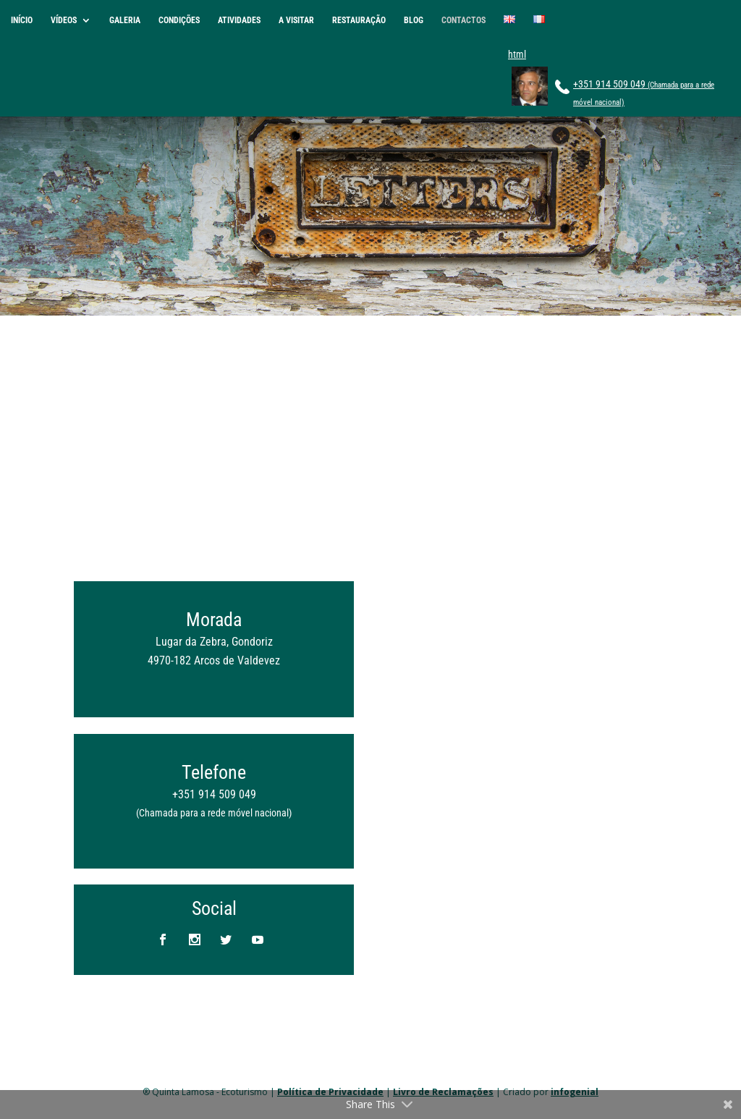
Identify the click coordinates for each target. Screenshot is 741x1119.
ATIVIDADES (239, 20)
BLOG (413, 20)
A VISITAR (296, 20)
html (517, 54)
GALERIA (124, 20)
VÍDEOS (64, 20)
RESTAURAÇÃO (359, 20)
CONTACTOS (463, 20)
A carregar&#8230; (527, 706)
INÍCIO (22, 20)
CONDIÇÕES (179, 20)
